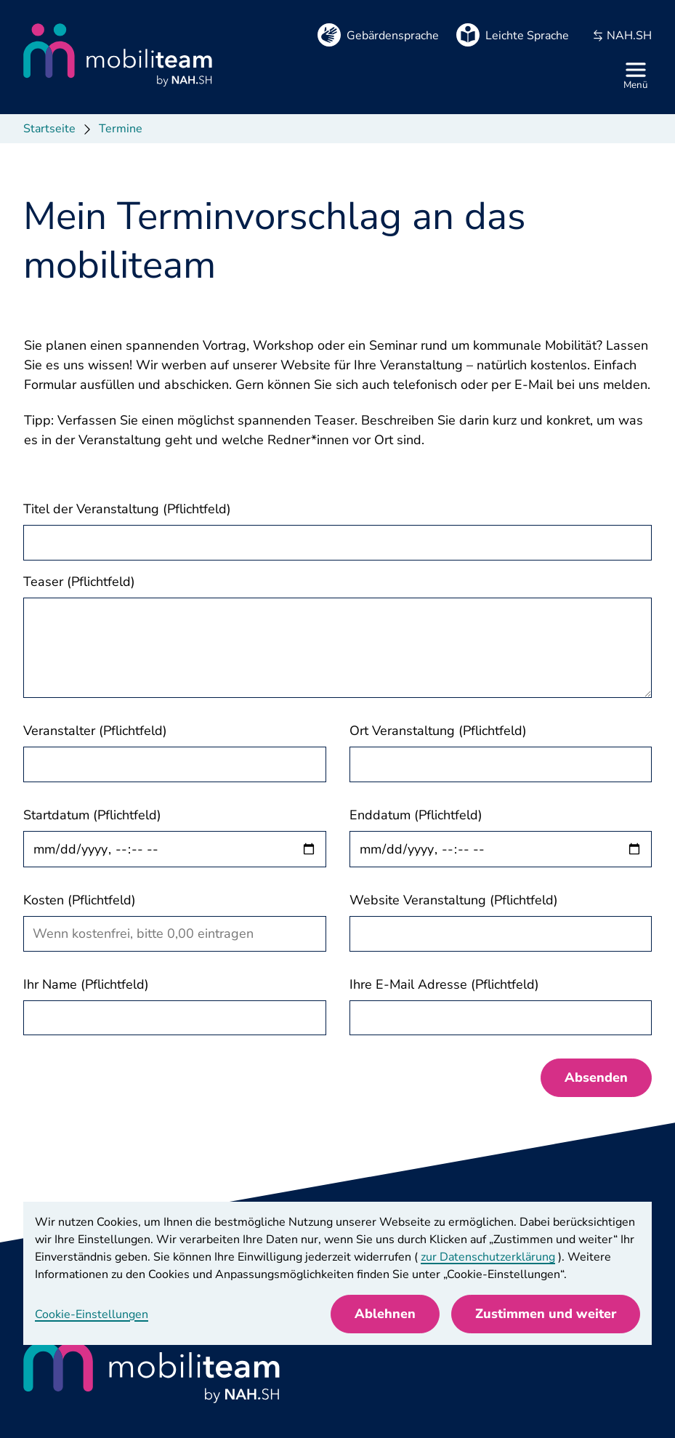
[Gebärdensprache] (378, 35)
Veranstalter (95, 730)
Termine (120, 129)
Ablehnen (385, 1313)
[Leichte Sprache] (512, 35)
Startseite (49, 129)
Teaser (79, 581)
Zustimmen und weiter (545, 1313)
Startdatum (92, 815)
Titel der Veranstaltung (127, 509)
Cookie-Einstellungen (91, 1314)
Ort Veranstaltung (438, 730)
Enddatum (415, 815)
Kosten (79, 900)
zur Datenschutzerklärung (488, 1257)
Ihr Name (86, 984)
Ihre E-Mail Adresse (444, 984)
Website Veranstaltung (453, 900)
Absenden (596, 1077)
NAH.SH (622, 35)
